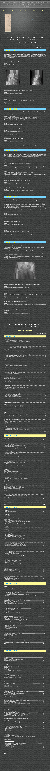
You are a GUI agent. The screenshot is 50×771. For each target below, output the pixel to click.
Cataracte (35, 4)
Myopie (7, 4)
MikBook (9, 2)
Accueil (4, 2)
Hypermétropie (14, 4)
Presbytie (29, 4)
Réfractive (41, 4)
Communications (30, 2)
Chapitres (14, 2)
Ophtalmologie (44, 2)
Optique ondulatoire (25, 6)
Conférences (22, 2)
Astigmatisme (22, 4)
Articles (38, 2)
